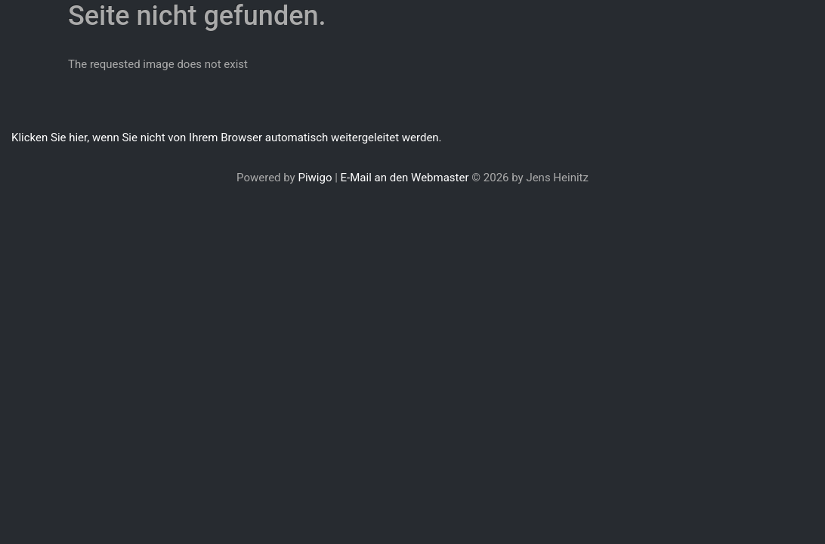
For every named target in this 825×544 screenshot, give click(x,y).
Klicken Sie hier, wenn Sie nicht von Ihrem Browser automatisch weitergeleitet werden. (226, 137)
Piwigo (315, 177)
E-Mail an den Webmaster (405, 177)
